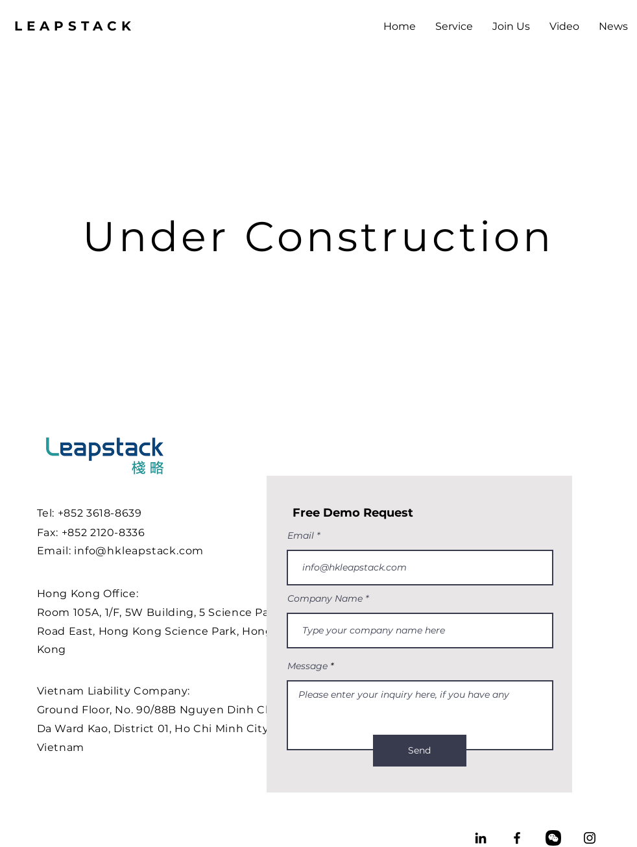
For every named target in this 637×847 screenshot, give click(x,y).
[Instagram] (589, 838)
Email (300, 535)
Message (307, 665)
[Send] (419, 751)
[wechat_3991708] (553, 838)
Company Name (325, 598)
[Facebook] (517, 838)
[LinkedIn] (480, 838)
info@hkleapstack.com (139, 551)
